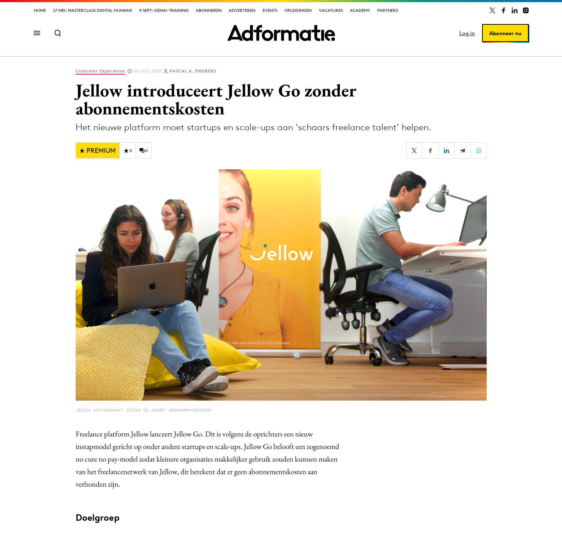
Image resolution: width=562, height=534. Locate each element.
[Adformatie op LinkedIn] (515, 10)
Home (40, 10)
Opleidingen (298, 10)
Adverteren (242, 10)
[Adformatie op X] (492, 10)
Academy (360, 10)
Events (270, 10)
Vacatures (331, 10)
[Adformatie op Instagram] (526, 10)
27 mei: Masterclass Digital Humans (92, 10)
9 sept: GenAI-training (164, 10)
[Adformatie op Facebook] (503, 10)
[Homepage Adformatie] (281, 33)
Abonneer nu (505, 33)
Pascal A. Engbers (193, 71)
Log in (467, 33)
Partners (387, 10)
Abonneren (209, 10)
